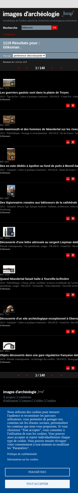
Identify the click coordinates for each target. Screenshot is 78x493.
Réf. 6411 (4, 161)
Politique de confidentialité (22, 454)
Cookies (50, 400)
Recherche (10, 27)
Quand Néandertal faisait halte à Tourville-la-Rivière (34, 278)
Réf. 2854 (4, 238)
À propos (9, 397)
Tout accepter (37, 483)
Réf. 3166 (4, 274)
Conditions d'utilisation (17, 398)
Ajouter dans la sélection (68, 105)
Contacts (26, 400)
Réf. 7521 (4, 314)
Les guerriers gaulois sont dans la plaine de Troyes (34, 92)
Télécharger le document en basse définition (73, 105)
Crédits (38, 400)
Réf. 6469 (4, 125)
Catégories (9, 34)
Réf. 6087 (4, 198)
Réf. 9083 (4, 351)
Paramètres (37, 472)
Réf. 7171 (4, 88)
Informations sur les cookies (22, 459)
